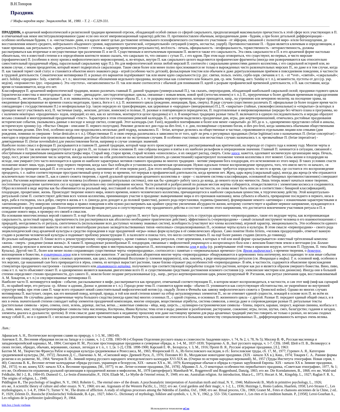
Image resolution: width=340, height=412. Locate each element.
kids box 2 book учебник (16, 405)
